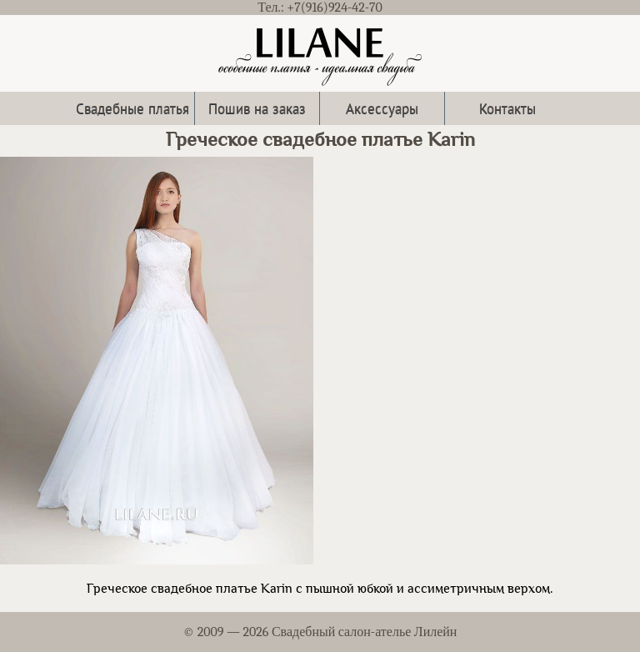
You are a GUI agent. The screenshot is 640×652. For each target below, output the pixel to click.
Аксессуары (382, 108)
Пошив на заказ (257, 108)
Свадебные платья (132, 108)
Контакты (507, 108)
